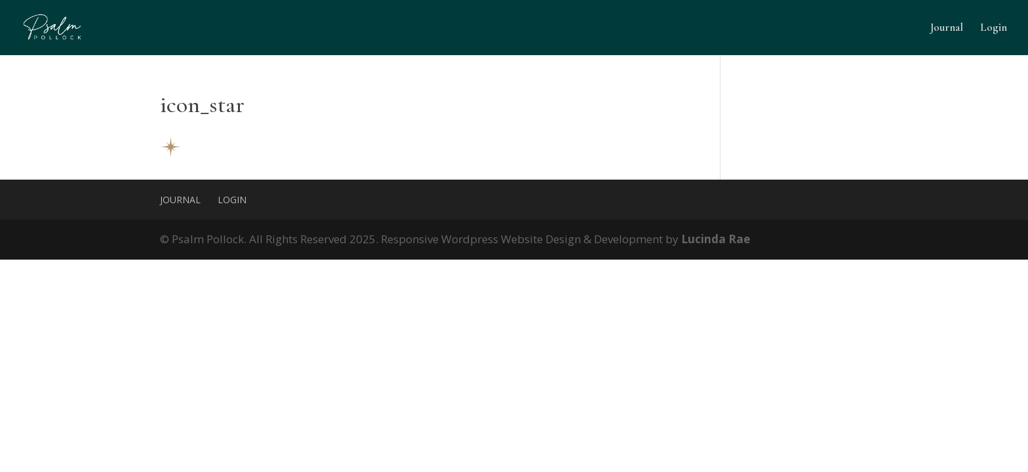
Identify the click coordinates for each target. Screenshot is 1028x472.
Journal (946, 28)
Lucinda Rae (715, 238)
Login (993, 28)
